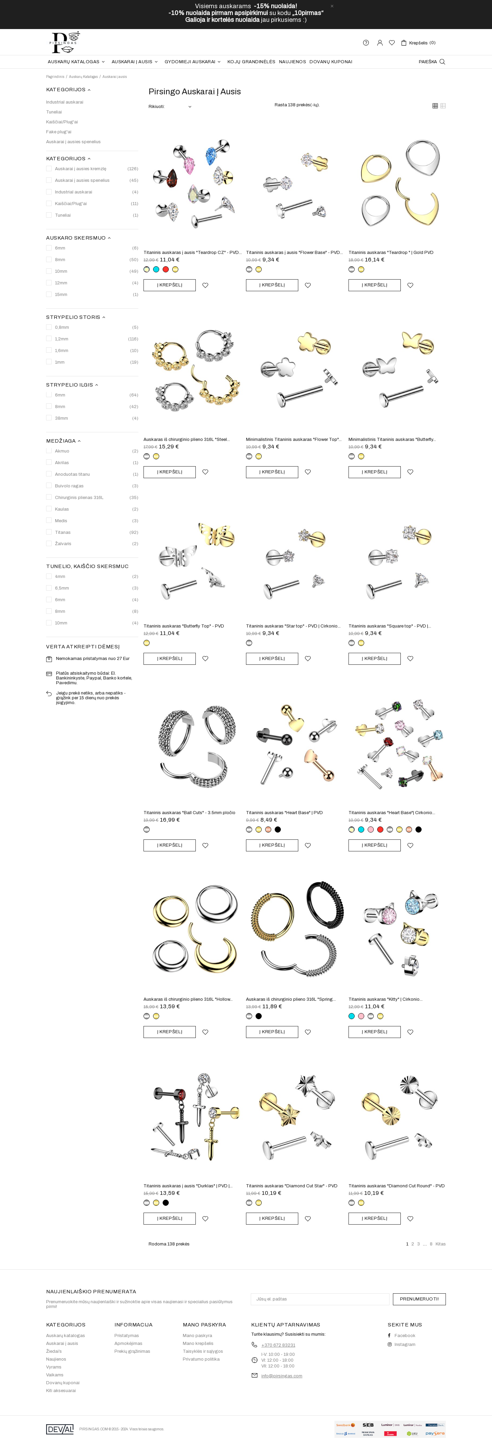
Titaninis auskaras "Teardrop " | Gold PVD (391, 252)
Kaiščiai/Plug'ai (62, 122)
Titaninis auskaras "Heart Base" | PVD (284, 812)
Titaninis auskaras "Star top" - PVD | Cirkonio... (293, 626)
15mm (96, 295)
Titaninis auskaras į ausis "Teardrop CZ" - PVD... (193, 252)
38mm (96, 418)
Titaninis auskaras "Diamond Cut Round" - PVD (396, 1186)
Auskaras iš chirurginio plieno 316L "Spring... (291, 999)
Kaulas (96, 509)
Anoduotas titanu (96, 474)
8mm (96, 260)
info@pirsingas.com (281, 1376)
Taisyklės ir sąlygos (203, 1351)
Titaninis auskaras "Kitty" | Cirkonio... (385, 999)
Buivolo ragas (96, 486)
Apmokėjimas (128, 1343)
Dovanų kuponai (63, 1382)
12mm (96, 283)
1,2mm (96, 339)
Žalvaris (96, 544)
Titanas (96, 532)
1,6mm (96, 351)
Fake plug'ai (58, 132)
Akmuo (96, 451)
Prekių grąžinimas (132, 1351)
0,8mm (96, 327)
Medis (96, 521)
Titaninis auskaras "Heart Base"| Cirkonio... (391, 812)
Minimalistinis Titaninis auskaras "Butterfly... (392, 439)
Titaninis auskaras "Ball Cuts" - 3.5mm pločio (189, 812)
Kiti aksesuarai (61, 1390)
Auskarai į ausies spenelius (73, 141)
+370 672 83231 (278, 1345)
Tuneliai (54, 112)
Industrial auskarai (64, 102)
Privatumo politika (201, 1359)
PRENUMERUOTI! (419, 1299)
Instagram (401, 1344)
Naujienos (56, 1359)
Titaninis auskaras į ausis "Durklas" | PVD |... (188, 1186)
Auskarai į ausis (62, 1343)
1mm (96, 362)
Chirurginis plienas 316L (96, 498)
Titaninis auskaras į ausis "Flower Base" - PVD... (294, 252)
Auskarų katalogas (65, 1335)
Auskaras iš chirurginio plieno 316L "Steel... (187, 439)
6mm (96, 248)
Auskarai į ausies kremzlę (96, 169)
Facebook (401, 1335)
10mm (96, 271)
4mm (96, 577)
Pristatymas (126, 1335)
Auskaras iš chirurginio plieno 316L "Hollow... (188, 999)
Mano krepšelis (198, 1343)
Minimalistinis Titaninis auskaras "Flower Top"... (294, 439)
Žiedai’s (54, 1351)
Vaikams (55, 1375)
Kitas (441, 1244)
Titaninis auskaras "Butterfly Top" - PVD (184, 626)
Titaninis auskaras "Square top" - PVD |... (389, 626)
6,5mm (96, 588)
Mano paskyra (197, 1335)
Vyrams (54, 1367)
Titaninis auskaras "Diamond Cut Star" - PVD (292, 1186)
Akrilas (96, 463)
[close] (332, 6)
